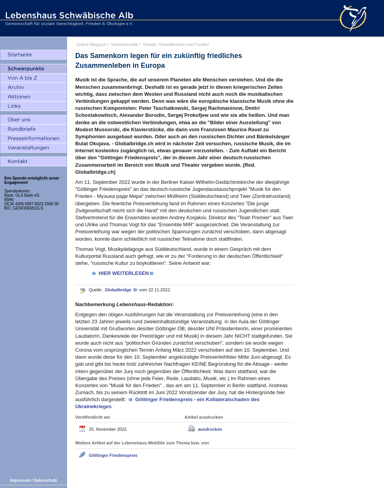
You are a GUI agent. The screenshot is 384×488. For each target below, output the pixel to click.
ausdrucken (210, 429)
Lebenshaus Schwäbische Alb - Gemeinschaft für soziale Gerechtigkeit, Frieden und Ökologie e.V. (68, 18)
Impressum (20, 480)
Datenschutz (45, 480)
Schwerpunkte (124, 44)
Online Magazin (91, 44)
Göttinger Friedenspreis (113, 455)
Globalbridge (119, 289)
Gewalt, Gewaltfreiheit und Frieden (176, 44)
